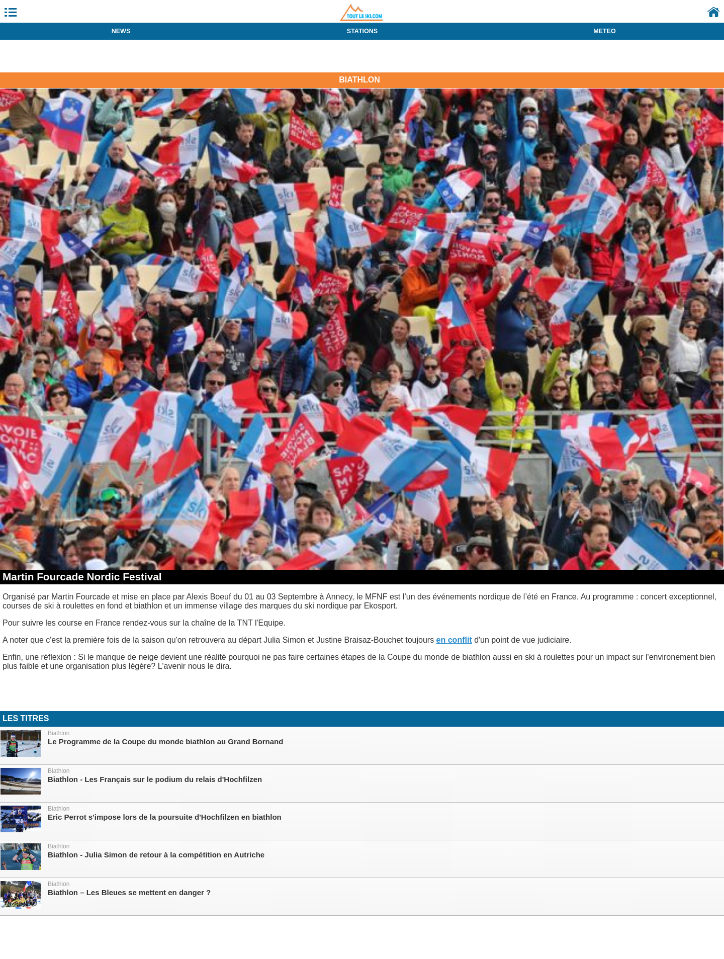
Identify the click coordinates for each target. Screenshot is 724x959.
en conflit (454, 640)
